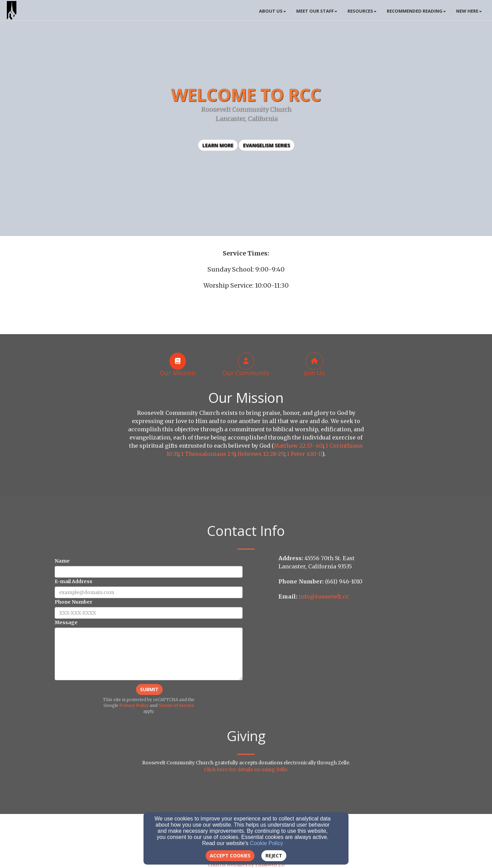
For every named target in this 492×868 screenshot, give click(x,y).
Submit (149, 689)
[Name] (149, 572)
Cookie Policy (266, 843)
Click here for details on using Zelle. (246, 769)
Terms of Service (176, 705)
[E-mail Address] (149, 592)
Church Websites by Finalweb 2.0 (246, 865)
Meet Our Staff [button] (316, 11)
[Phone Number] (149, 613)
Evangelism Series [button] (266, 145)
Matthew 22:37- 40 (298, 445)
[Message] (149, 654)
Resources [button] (362, 11)
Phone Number (73, 602)
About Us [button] (272, 11)
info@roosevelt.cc (324, 596)
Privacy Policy (134, 705)
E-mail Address (73, 581)
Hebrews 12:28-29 (260, 453)
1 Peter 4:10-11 (304, 453)
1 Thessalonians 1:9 (208, 453)
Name (62, 561)
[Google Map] (359, 656)
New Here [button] (469, 11)
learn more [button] (217, 145)
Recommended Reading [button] (416, 11)
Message (66, 622)
